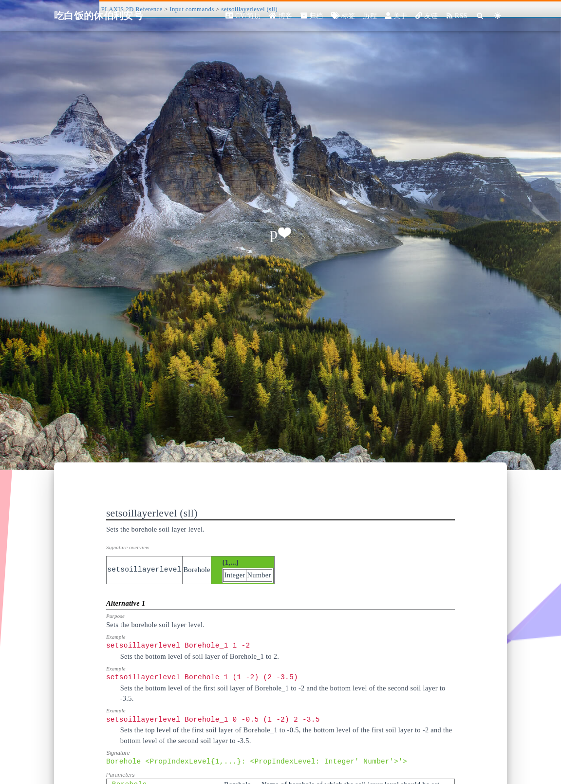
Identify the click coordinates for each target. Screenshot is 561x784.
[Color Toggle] (498, 16)
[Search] (480, 16)
